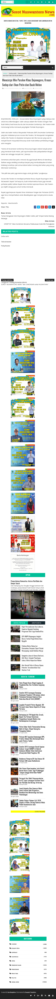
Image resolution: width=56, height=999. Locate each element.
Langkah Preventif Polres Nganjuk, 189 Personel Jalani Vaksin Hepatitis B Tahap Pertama (32, 707)
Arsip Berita (36, 623)
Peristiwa (14, 973)
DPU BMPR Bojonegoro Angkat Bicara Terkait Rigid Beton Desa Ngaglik (32, 638)
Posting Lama (49, 280)
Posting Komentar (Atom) (18, 282)
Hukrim (13, 944)
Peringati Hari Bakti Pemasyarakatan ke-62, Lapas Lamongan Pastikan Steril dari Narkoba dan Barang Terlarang (31, 780)
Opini (13, 961)
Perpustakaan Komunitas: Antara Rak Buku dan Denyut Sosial (26, 582)
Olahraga (14, 956)
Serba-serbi (12, 73)
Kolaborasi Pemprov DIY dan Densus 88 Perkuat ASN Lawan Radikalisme (31, 760)
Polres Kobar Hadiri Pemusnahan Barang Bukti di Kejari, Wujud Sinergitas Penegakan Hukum (32, 729)
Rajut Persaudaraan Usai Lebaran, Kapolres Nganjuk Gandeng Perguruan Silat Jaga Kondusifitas (32, 629)
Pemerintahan (16, 965)
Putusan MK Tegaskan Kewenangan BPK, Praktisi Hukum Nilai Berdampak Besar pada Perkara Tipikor (32, 739)
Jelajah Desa (15, 948)
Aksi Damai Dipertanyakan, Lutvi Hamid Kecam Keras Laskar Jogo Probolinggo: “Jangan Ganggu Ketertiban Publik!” (31, 770)
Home (5, 73)
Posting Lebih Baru (7, 280)
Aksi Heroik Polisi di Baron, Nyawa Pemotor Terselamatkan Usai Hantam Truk (32, 667)
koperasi (14, 952)
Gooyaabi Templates (30, 992)
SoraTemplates (12, 992)
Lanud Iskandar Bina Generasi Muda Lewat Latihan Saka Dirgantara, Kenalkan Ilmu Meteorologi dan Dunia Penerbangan (31, 791)
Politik (13, 978)
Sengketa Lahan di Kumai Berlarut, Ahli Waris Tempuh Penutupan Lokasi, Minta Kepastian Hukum (33, 658)
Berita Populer (19, 623)
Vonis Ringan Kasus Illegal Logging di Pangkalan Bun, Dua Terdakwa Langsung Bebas (31, 685)
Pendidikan (15, 969)
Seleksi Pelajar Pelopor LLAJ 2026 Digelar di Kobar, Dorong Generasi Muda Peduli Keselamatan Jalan (32, 802)
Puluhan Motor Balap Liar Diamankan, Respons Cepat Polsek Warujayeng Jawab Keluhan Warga (32, 648)
